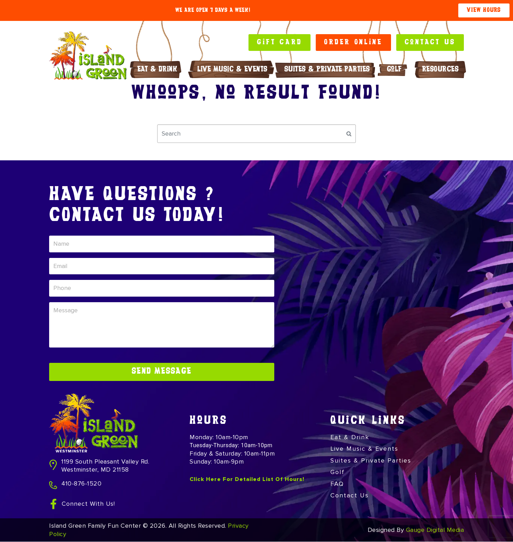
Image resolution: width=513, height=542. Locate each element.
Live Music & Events (232, 69)
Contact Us (349, 495)
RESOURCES (442, 69)
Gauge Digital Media (435, 530)
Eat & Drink (159, 69)
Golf (396, 69)
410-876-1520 (81, 484)
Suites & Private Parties (327, 69)
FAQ (337, 484)
